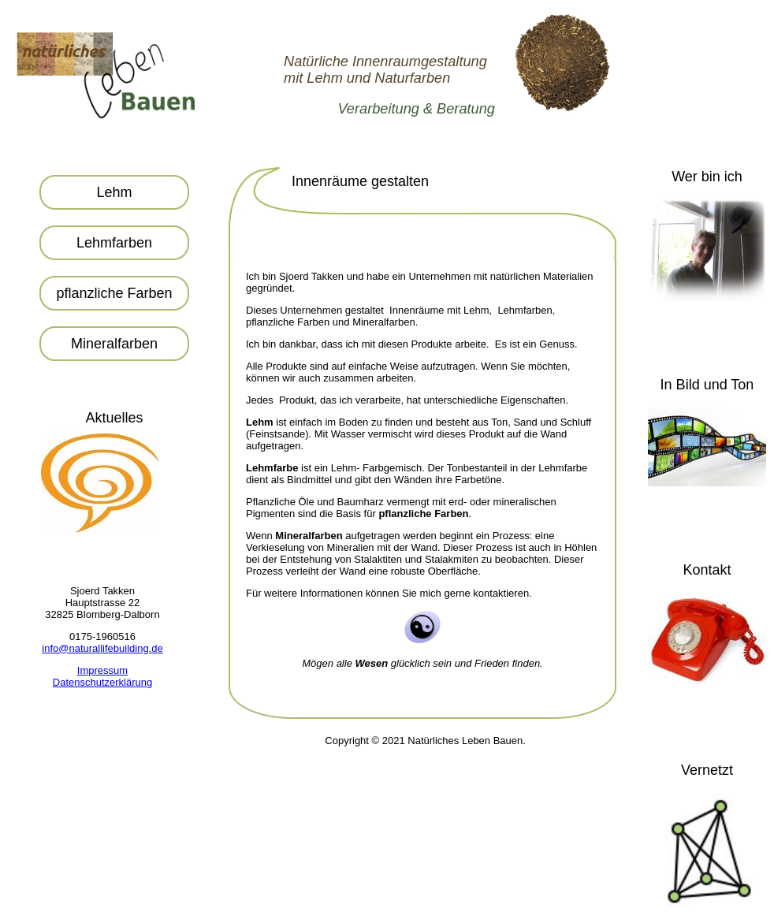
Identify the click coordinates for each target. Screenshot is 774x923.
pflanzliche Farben (114, 293)
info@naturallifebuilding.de (102, 648)
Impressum (102, 670)
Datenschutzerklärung (102, 682)
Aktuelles (114, 418)
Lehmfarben (114, 243)
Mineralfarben (114, 344)
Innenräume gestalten (360, 181)
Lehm (114, 192)
